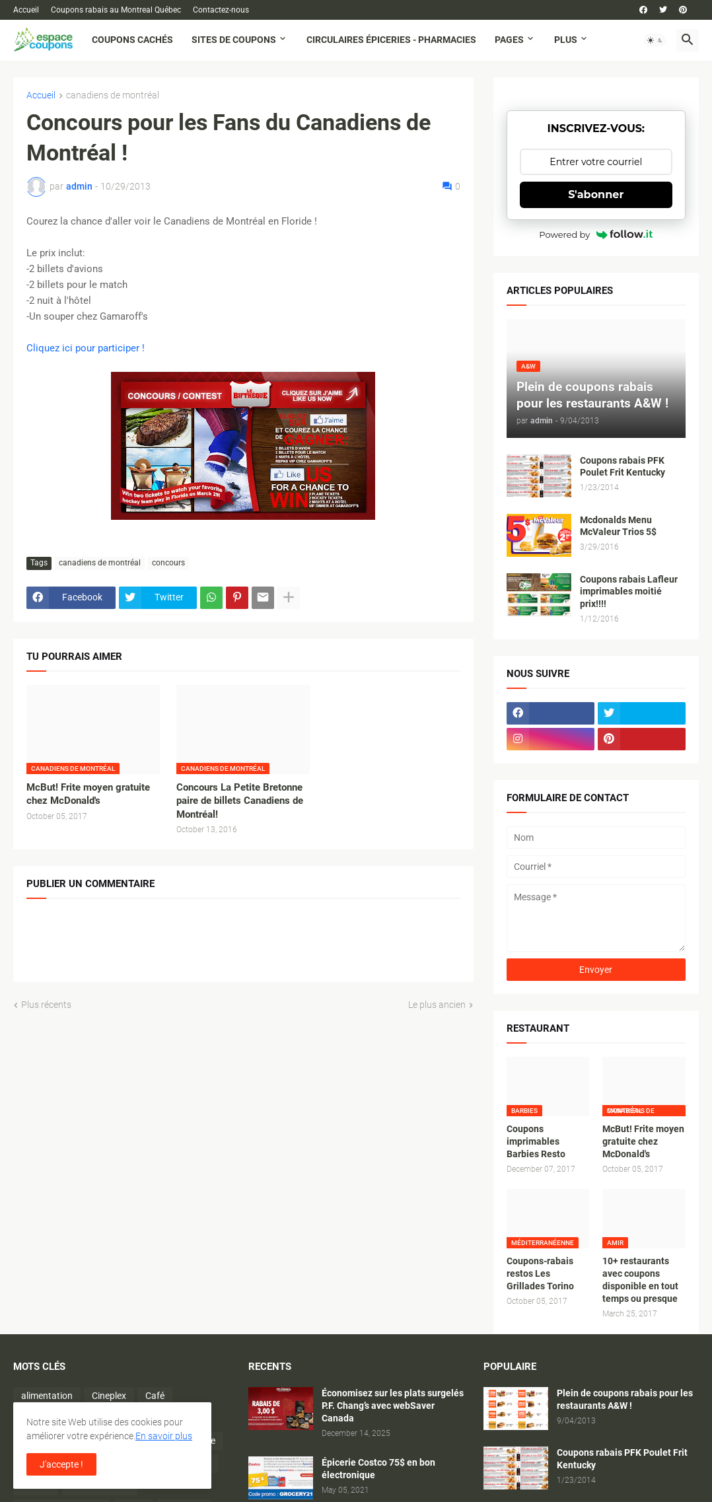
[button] (655, 40)
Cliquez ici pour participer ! (85, 348)
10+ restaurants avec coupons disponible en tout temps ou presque (640, 1280)
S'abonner (595, 194)
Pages (509, 39)
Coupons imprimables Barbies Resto (536, 1141)
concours (168, 562)
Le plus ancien (437, 1004)
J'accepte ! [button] (61, 1464)
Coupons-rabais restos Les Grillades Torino (540, 1273)
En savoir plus (163, 1436)
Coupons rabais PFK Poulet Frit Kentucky (622, 466)
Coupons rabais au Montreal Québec (116, 10)
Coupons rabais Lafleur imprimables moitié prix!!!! (629, 592)
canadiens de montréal (112, 95)
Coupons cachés (132, 39)
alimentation (47, 1395)
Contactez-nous (221, 10)
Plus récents (46, 1004)
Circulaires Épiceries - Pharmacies (391, 39)
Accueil (26, 10)
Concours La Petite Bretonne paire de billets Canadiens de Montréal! (239, 800)
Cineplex (109, 1395)
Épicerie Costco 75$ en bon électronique (378, 1468)
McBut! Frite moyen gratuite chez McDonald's (88, 793)
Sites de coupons (234, 39)
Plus (565, 39)
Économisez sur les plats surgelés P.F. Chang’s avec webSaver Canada (393, 1405)
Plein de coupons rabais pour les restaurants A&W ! (625, 1399)
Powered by (596, 234)
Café (154, 1395)
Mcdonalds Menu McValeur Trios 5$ (618, 526)
